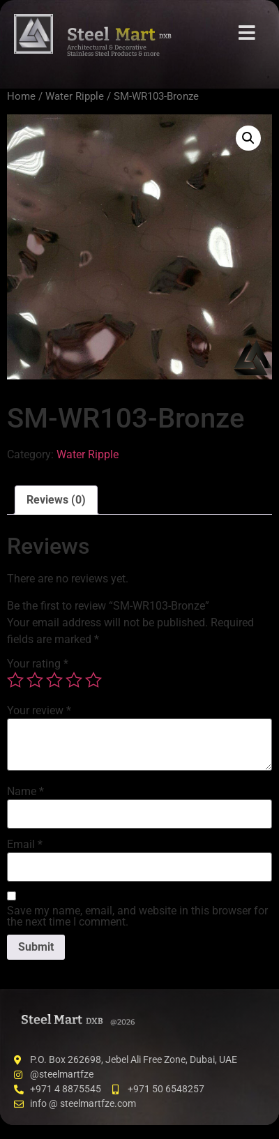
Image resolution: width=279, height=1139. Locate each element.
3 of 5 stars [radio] (54, 680)
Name (25, 791)
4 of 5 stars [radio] (74, 680)
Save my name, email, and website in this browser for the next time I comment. (137, 916)
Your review (39, 710)
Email (25, 844)
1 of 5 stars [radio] (15, 680)
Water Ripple (74, 96)
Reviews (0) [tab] (56, 499)
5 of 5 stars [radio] (93, 680)
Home (21, 96)
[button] (248, 138)
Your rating (37, 664)
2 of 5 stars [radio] (35, 680)
